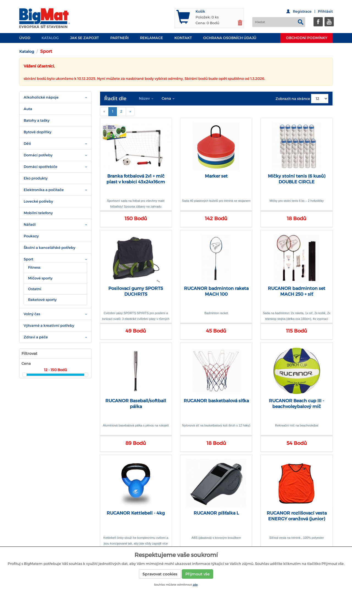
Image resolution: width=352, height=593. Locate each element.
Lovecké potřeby (38, 201)
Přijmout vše (197, 574)
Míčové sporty (40, 278)
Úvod (24, 38)
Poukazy (31, 236)
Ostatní (34, 289)
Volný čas (32, 314)
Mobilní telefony (38, 213)
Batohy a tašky (37, 120)
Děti (27, 143)
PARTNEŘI (119, 38)
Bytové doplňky (37, 132)
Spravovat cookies (159, 574)
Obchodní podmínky (306, 38)
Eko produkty (36, 178)
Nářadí (30, 224)
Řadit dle (115, 99)
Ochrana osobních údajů (229, 38)
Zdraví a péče (36, 337)
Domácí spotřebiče (40, 166)
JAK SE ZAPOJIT (84, 38)
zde (195, 584)
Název (146, 98)
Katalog (50, 38)
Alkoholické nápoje (41, 97)
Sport (28, 259)
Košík (200, 11)
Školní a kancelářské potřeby (49, 247)
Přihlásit (325, 11)
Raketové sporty (42, 299)
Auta (28, 109)
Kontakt (183, 38)
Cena (168, 98)
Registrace (302, 11)
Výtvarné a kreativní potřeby (49, 325)
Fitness (34, 267)
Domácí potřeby (38, 155)
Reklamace (151, 38)
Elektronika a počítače (44, 189)
